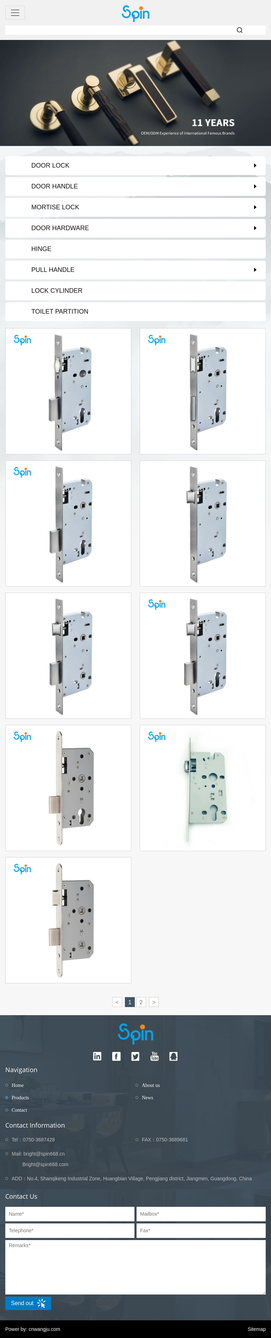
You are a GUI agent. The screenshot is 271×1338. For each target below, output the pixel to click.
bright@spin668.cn (44, 1154)
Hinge (41, 248)
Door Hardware (60, 228)
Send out (28, 1303)
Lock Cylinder (57, 290)
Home (18, 1085)
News (147, 1097)
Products (20, 1097)
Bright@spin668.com (45, 1164)
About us (151, 1085)
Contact (19, 1110)
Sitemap (257, 1329)
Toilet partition (60, 311)
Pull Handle (52, 269)
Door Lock (50, 165)
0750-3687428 (39, 1139)
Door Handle (54, 186)
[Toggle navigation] (15, 13)
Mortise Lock (55, 207)
